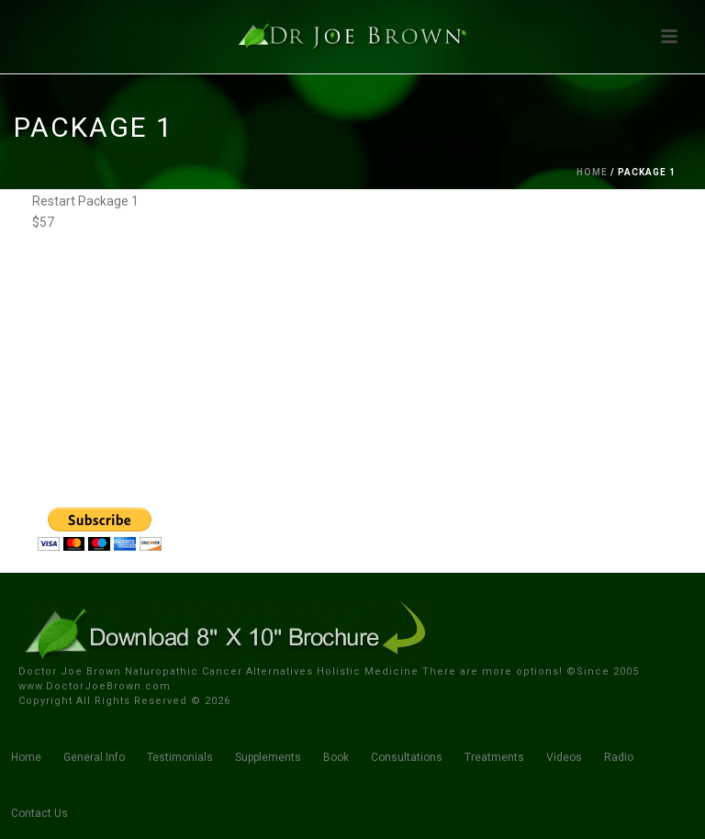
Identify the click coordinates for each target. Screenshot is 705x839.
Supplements (268, 757)
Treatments (494, 757)
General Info (94, 757)
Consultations (406, 757)
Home (592, 172)
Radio (618, 757)
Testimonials (180, 757)
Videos (564, 757)
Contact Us (39, 813)
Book (336, 757)
